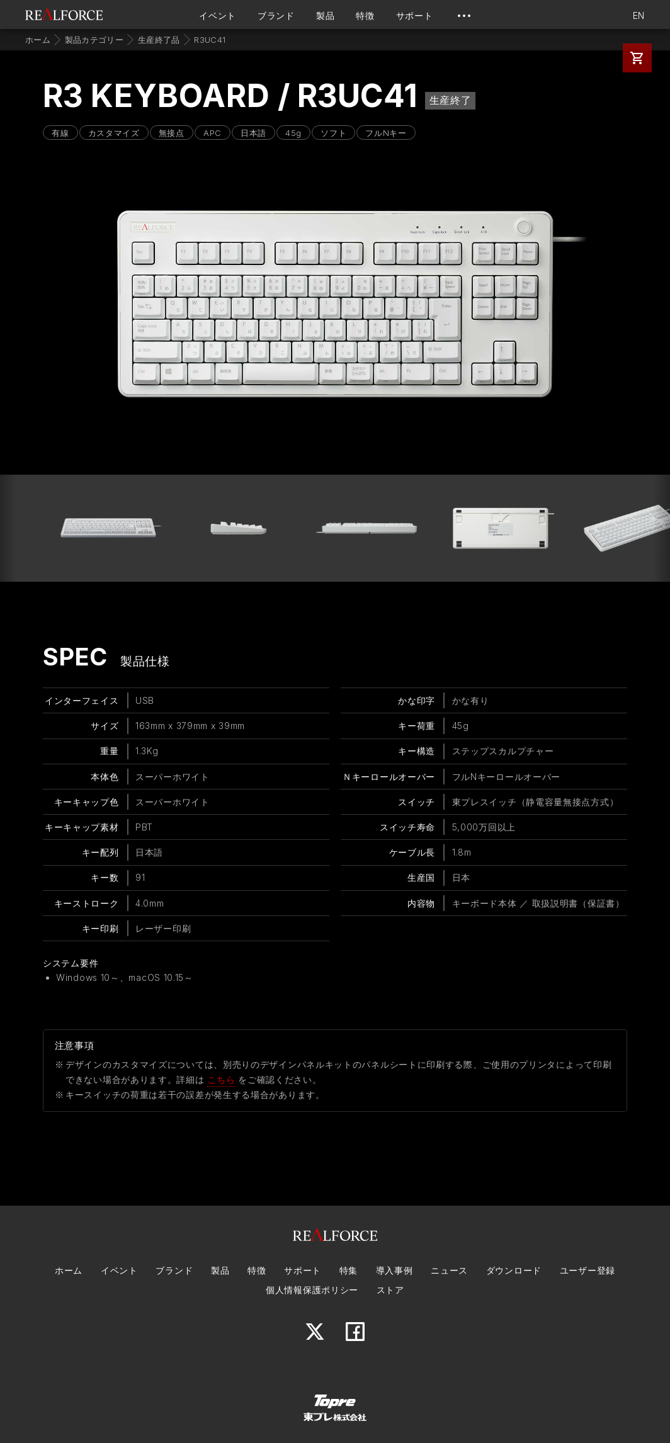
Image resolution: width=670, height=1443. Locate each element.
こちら (221, 1079)
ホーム (37, 40)
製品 (325, 15)
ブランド (276, 15)
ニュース (449, 1270)
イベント (217, 15)
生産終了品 (159, 40)
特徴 (365, 15)
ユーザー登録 (587, 1270)
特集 (348, 1270)
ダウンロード (514, 1270)
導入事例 (394, 1270)
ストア (390, 1289)
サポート (414, 15)
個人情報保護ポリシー (312, 1289)
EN (639, 15)
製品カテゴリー (94, 40)
